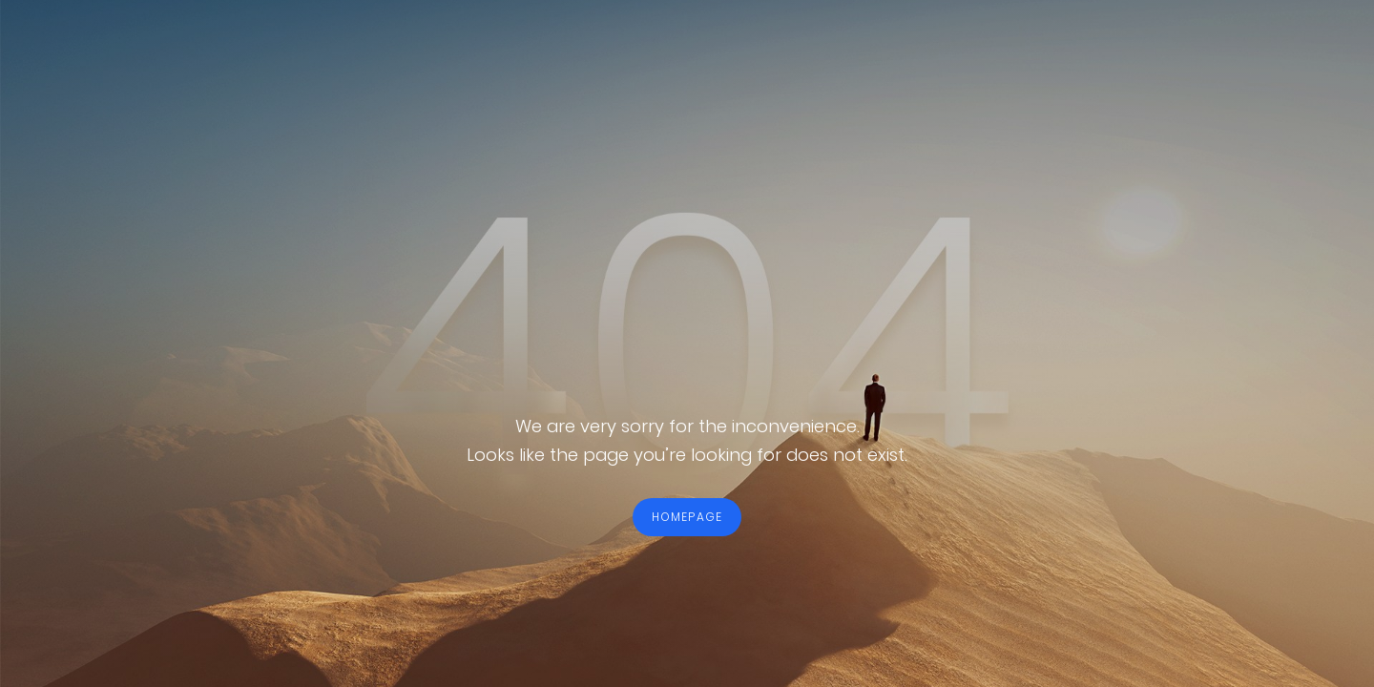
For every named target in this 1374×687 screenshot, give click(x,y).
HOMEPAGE (687, 517)
